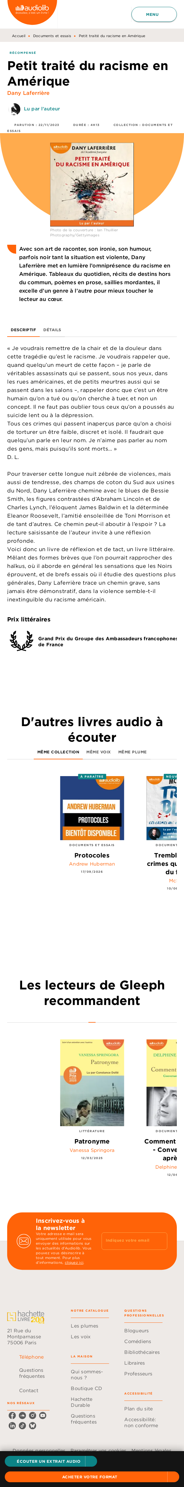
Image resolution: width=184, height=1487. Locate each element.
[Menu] (154, 14)
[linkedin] (12, 1426)
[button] (51, 1461)
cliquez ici (74, 1262)
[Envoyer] (160, 1241)
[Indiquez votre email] (127, 1241)
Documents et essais (52, 36)
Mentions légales (151, 1450)
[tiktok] (22, 1426)
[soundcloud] (22, 1415)
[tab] (23, 330)
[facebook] (12, 1415)
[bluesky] (32, 1426)
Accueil (18, 36)
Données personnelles (39, 1450)
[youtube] (43, 1415)
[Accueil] (32, 14)
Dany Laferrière (28, 92)
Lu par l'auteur (42, 109)
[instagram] (32, 1415)
